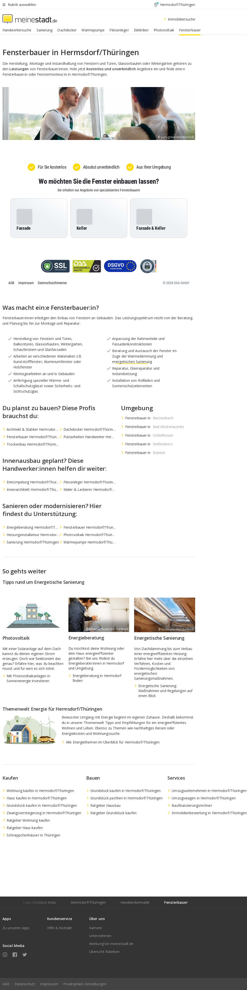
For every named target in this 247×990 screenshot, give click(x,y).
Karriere (95, 927)
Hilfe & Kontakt (59, 927)
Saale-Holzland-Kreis (39, 902)
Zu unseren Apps (16, 927)
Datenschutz (25, 984)
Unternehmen (100, 935)
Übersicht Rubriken (104, 951)
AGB (6, 984)
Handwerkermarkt (135, 902)
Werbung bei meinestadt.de (111, 943)
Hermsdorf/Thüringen (88, 902)
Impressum (49, 984)
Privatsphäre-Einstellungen (84, 984)
